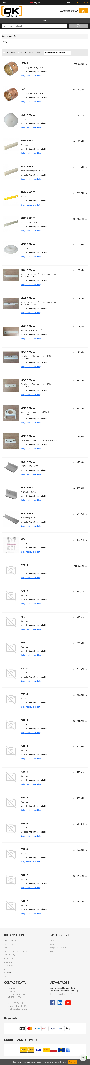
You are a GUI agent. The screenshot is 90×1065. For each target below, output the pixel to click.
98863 (23, 539)
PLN (76, 2)
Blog (6, 969)
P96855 (24, 771)
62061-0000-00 (28, 461)
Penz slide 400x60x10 (29, 222)
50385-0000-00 (28, 140)
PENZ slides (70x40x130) (30, 492)
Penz (16, 36)
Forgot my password (58, 948)
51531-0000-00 (28, 269)
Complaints (8, 965)
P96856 (24, 823)
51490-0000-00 (28, 243)
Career (6, 948)
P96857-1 (25, 900)
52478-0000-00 (28, 351)
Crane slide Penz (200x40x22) (32, 171)
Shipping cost (9, 972)
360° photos (10, 53)
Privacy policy (9, 958)
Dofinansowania (10, 941)
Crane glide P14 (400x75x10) (31, 330)
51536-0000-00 (28, 325)
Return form (8, 944)
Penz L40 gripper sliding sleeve (32, 67)
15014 (23, 89)
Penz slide (24, 119)
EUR (81, 2)
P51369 (24, 590)
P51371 (24, 616)
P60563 (24, 694)
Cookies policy (9, 955)
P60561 (24, 642)
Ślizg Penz (24, 544)
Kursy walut (8, 976)
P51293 (24, 565)
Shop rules (8, 962)
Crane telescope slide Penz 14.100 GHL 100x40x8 (39, 440)
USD (86, 2)
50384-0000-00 (28, 114)
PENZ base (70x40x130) (30, 466)
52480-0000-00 (28, 407)
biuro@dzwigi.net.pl (19, 1009)
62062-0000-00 (28, 487)
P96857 (24, 875)
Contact (53, 951)
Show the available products (30, 53)
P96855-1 (25, 797)
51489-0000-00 (28, 218)
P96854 (24, 720)
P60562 (24, 668)
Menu (45, 20)
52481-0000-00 (28, 435)
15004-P (25, 63)
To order (53, 941)
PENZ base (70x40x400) (30, 518)
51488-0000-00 (28, 192)
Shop (4, 36)
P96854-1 (25, 745)
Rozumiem (72, 1062)
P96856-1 (25, 849)
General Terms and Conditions (15, 951)
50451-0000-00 (28, 166)
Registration (54, 944)
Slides (10, 36)
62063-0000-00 (28, 513)
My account (6, 2)
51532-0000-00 (28, 297)
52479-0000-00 (28, 379)
